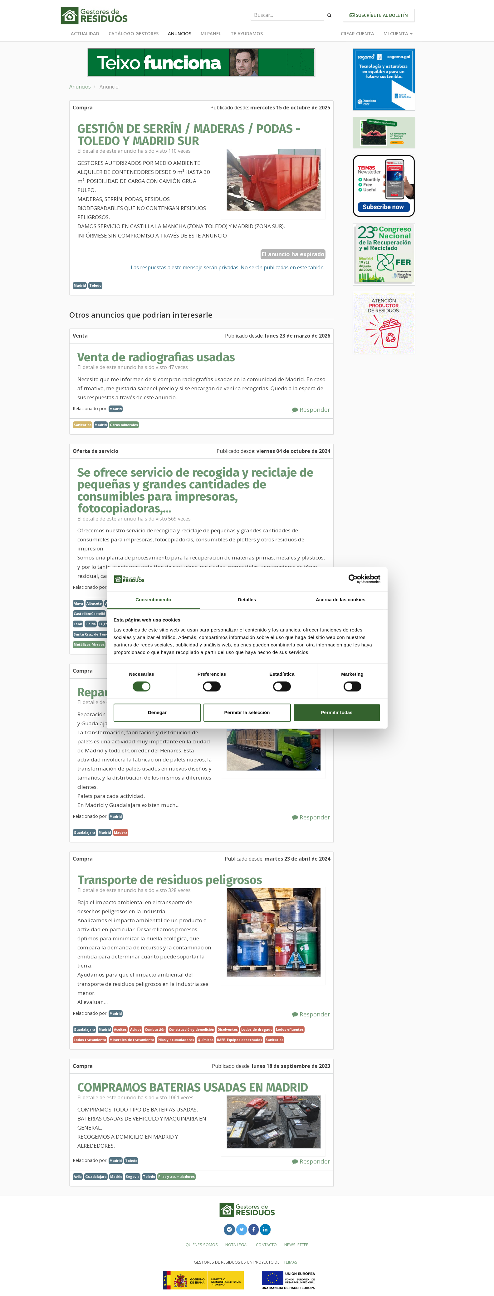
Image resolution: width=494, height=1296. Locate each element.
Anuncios (179, 33)
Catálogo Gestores (134, 33)
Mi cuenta (398, 33)
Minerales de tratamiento (132, 1039)
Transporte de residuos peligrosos (169, 880)
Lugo (103, 624)
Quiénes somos (202, 1244)
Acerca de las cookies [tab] (340, 599)
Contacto (266, 1244)
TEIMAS (290, 1262)
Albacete (94, 603)
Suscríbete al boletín (379, 15)
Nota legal (236, 1244)
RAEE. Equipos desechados (239, 1039)
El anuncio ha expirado (293, 254)
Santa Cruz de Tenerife (94, 634)
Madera (120, 832)
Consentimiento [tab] (153, 599)
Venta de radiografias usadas (156, 357)
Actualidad (85, 33)
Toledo (95, 285)
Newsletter (296, 1244)
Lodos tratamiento (90, 1039)
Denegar (157, 712)
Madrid (80, 285)
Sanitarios (274, 1039)
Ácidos (135, 1029)
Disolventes (228, 1029)
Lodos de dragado (256, 1029)
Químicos (205, 1039)
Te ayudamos (247, 33)
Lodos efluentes (290, 1029)
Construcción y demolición (191, 1029)
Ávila (78, 1176)
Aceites (120, 1029)
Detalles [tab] (247, 599)
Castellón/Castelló (89, 613)
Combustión (155, 1029)
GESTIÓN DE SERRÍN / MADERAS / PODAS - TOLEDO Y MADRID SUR (189, 135)
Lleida (91, 624)
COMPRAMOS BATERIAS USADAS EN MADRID (192, 1087)
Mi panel (211, 33)
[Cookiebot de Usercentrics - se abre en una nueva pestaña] (353, 579)
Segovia (132, 1176)
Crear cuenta (357, 33)
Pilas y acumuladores (176, 1039)
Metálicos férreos (89, 644)
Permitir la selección (247, 712)
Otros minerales (124, 424)
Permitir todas (337, 712)
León (78, 624)
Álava (78, 603)
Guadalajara (84, 832)
